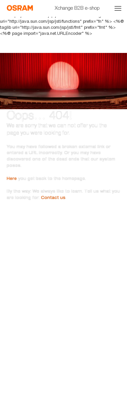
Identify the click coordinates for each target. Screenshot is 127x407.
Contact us (53, 181)
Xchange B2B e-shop (77, 8)
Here (12, 161)
